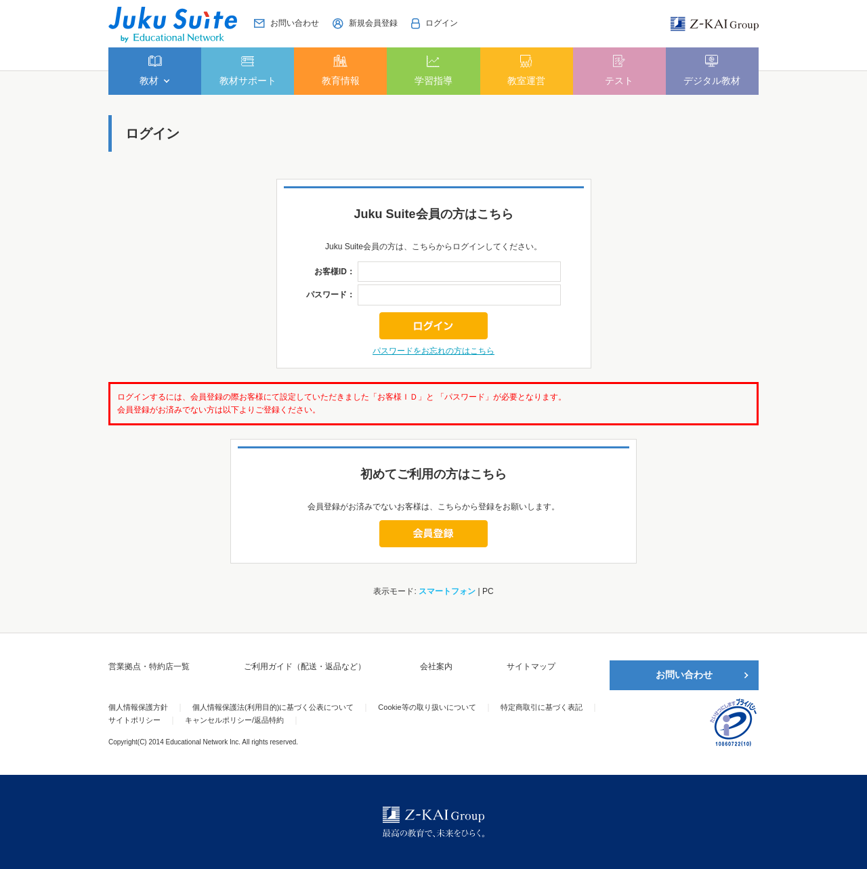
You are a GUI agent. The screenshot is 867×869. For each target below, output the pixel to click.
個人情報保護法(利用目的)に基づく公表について (273, 707)
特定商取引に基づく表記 (542, 707)
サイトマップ (531, 666)
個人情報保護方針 (138, 707)
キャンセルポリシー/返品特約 (234, 720)
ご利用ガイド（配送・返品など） (305, 666)
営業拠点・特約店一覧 (149, 666)
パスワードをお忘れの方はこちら (433, 351)
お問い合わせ (684, 674)
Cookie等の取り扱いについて (426, 707)
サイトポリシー (134, 720)
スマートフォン (447, 591)
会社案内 (436, 666)
